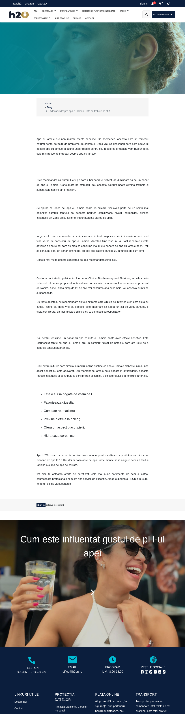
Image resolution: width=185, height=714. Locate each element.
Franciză (16, 3)
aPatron (29, 3)
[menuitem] (89, 18)
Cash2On (42, 3)
